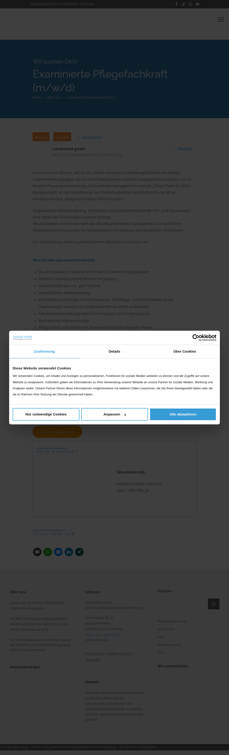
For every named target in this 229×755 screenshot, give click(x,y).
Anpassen (114, 414)
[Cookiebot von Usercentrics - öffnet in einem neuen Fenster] (195, 337)
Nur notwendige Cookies (46, 414)
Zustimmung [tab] (44, 351)
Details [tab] (114, 351)
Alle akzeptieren (183, 414)
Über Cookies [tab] (185, 351)
